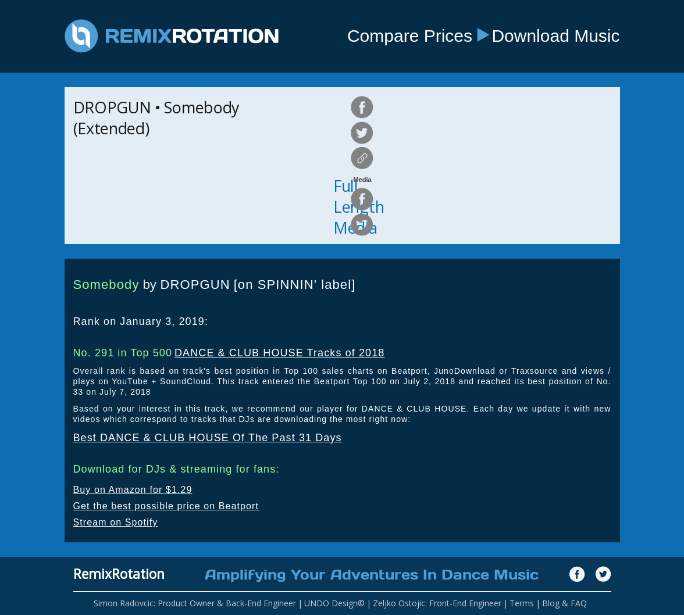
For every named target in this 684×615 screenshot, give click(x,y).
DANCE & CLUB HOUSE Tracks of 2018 (279, 353)
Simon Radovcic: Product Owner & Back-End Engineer (195, 603)
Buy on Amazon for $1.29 (133, 490)
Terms (522, 603)
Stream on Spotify (115, 522)
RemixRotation (119, 573)
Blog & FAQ (564, 603)
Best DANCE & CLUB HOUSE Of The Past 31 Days (207, 438)
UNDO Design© (334, 603)
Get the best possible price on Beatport (166, 506)
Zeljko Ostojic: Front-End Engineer (437, 603)
